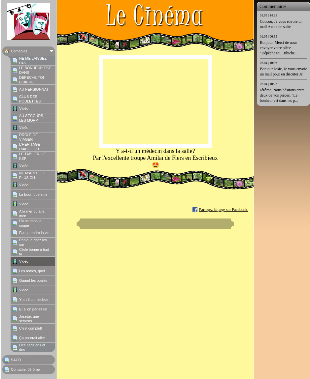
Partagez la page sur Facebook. (223, 209)
